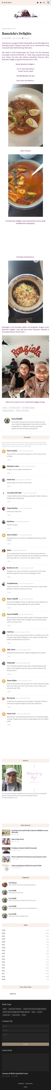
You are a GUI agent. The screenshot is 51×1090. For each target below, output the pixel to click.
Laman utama (6, 28)
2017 (25, 956)
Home (25, 1087)
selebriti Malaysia (8, 410)
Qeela (9, 550)
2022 (25, 942)
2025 (25, 933)
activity (39, 1012)
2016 (25, 959)
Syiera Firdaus (12, 535)
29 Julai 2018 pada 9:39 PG (23, 663)
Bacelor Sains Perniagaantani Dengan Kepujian (16, 1012)
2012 (25, 971)
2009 (25, 979)
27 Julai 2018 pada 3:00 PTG (19, 550)
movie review (16, 1015)
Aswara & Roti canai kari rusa (15, 1073)
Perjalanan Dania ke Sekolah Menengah (24, 848)
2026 (25, 930)
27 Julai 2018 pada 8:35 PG (29, 493)
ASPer (4, 1009)
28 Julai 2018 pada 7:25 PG (26, 614)
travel (24, 1015)
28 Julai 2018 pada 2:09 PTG (22, 632)
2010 (25, 977)
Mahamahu (11, 663)
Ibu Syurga (11, 698)
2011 (25, 974)
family (14, 28)
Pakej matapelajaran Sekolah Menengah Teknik (26, 865)
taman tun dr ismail (22, 410)
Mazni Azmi (11, 713)
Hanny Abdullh (12, 599)
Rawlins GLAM (12, 568)
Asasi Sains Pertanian (15, 1009)
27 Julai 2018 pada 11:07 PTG (26, 583)
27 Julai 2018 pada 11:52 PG (25, 535)
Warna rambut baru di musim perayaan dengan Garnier (29, 857)
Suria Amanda (12, 451)
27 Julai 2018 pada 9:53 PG (22, 521)
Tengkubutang (12, 583)
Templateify (29, 1083)
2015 (25, 962)
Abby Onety (11, 649)
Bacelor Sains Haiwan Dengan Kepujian (35, 1009)
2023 (25, 939)
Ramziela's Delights (28, 407)
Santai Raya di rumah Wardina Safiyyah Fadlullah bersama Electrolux (30, 831)
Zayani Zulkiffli (12, 614)
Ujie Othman (13, 883)
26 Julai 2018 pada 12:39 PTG (23, 479)
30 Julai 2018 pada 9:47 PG (23, 698)
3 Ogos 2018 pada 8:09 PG (23, 713)
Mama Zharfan (12, 508)
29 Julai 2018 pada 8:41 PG (23, 649)
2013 (25, 968)
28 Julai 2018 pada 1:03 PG (26, 599)
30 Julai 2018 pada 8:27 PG (25, 680)
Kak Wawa (10, 521)
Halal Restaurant (14, 407)
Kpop (33, 1012)
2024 (25, 936)
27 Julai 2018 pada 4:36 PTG (26, 568)
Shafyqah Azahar (13, 466)
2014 (25, 965)
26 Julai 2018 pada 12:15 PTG (25, 451)
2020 (25, 948)
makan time (6, 1015)
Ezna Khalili (17, 418)
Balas (9, 459)
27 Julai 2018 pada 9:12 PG (25, 508)
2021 (25, 945)
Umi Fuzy (10, 632)
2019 (25, 951)
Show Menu (7, 2)
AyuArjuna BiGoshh (14, 493)
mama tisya (11, 479)
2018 (25, 954)
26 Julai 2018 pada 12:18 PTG (27, 466)
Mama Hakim (12, 680)
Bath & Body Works (18, 839)
